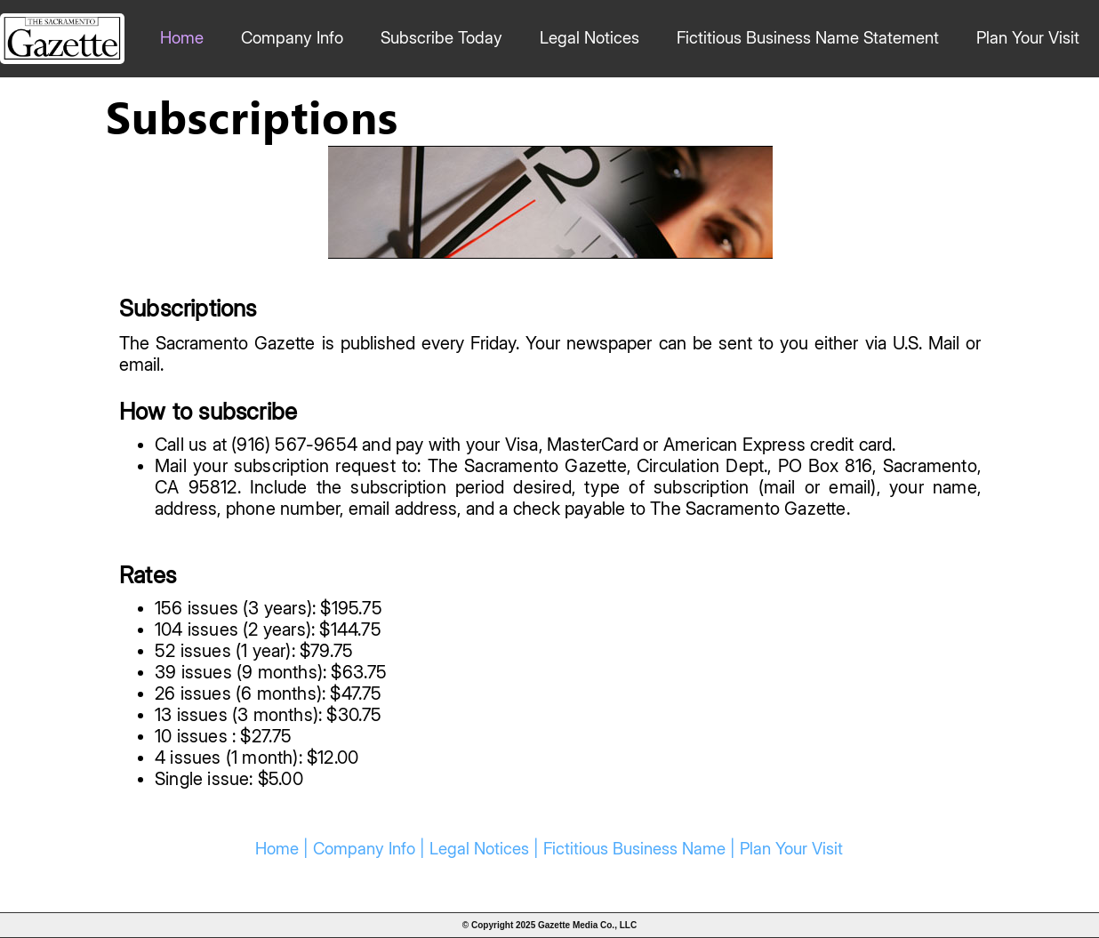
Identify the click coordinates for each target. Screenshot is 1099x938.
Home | (284, 848)
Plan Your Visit (1027, 38)
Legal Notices (589, 38)
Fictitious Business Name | (641, 848)
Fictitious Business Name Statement (808, 38)
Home (182, 38)
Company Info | (371, 848)
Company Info (292, 38)
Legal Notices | (486, 848)
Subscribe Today (441, 38)
